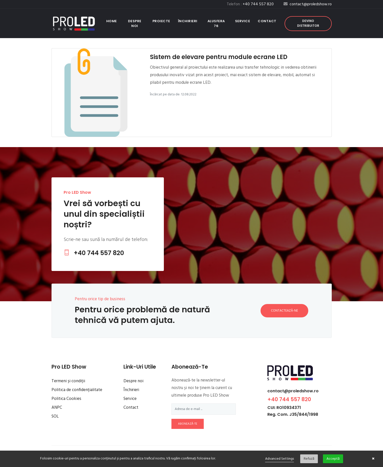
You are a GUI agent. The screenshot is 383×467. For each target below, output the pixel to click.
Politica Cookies (66, 398)
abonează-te (187, 423)
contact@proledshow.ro (293, 391)
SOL (55, 416)
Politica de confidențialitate (77, 390)
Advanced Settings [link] (279, 459)
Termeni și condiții (68, 381)
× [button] (373, 458)
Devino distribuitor (308, 23)
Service (242, 21)
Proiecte (161, 21)
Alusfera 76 (216, 24)
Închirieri (187, 21)
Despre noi (134, 24)
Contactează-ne (284, 310)
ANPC (57, 407)
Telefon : (250, 4)
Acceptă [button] (333, 459)
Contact (267, 21)
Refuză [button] (309, 459)
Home (112, 20)
